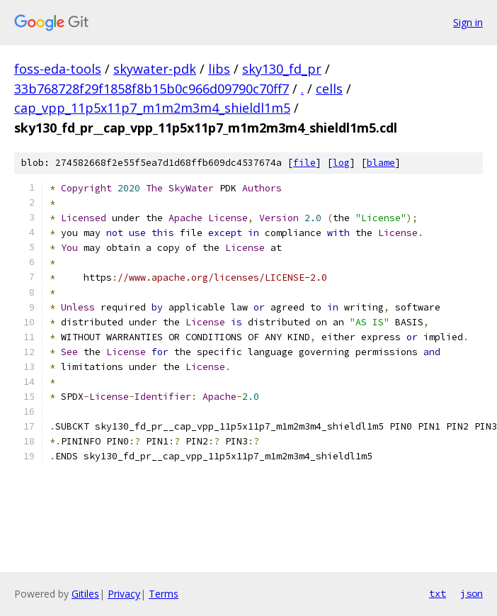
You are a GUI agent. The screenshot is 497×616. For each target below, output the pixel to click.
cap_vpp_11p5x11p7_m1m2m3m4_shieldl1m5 (152, 107)
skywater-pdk (154, 68)
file (304, 163)
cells (329, 88)
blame (381, 163)
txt (437, 593)
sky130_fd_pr (281, 68)
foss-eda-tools (57, 68)
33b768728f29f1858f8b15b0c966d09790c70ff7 (151, 88)
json (471, 593)
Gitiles (85, 593)
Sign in (468, 22)
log (341, 163)
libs (219, 68)
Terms (163, 593)
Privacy (124, 593)
